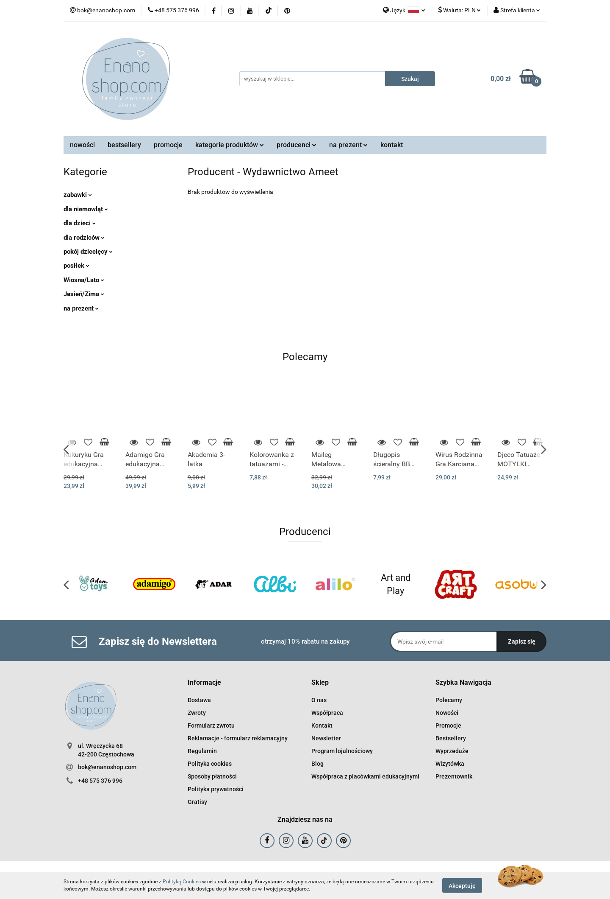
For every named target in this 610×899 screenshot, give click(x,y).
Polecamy (448, 700)
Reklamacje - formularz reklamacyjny (238, 738)
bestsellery (124, 145)
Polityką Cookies (182, 882)
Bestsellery (450, 738)
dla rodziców (84, 237)
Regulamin (202, 751)
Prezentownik (453, 776)
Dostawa (199, 700)
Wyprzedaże (452, 751)
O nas (319, 700)
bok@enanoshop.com (107, 767)
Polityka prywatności (216, 789)
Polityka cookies (210, 763)
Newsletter (326, 738)
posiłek (76, 265)
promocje (168, 145)
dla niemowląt (86, 209)
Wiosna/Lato (84, 280)
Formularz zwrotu (211, 725)
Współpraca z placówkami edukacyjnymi (365, 776)
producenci (296, 145)
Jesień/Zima (84, 294)
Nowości (446, 712)
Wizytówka (449, 763)
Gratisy (197, 801)
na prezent (348, 145)
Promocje (448, 725)
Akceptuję (462, 885)
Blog (317, 763)
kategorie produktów (229, 145)
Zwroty (197, 712)
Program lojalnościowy (342, 751)
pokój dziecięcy (88, 251)
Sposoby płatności (212, 776)
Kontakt (322, 725)
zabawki (78, 195)
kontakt (391, 145)
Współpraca (327, 712)
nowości (82, 145)
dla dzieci (80, 223)
